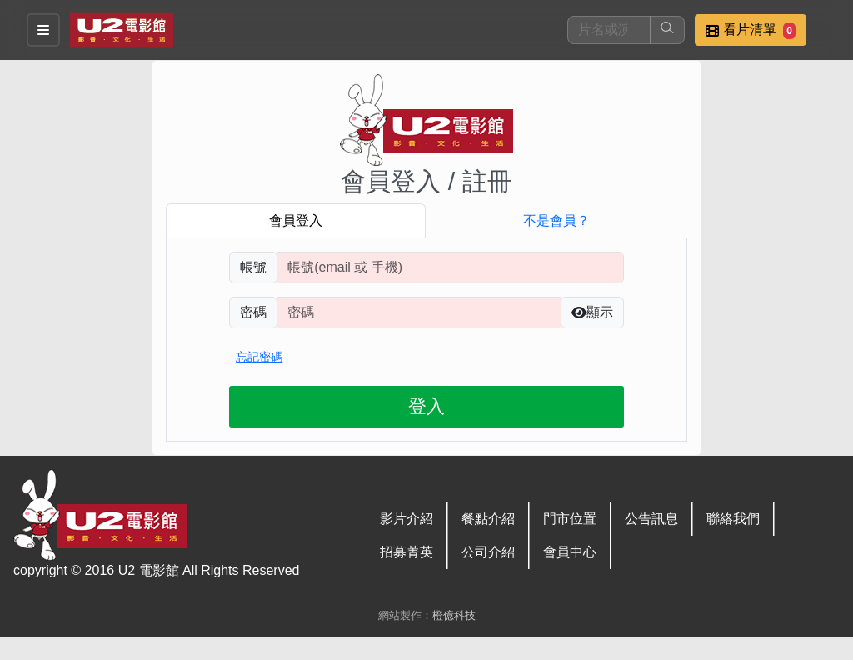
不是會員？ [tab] (556, 220)
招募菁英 (406, 552)
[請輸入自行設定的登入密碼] (419, 312)
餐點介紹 (488, 519)
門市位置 (569, 519)
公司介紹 (488, 552)
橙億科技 (454, 615)
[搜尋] (609, 30)
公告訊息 (651, 519)
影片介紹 (406, 519)
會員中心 (569, 552)
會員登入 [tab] (295, 220)
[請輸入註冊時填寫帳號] (450, 267)
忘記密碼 (259, 356)
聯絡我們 (733, 519)
